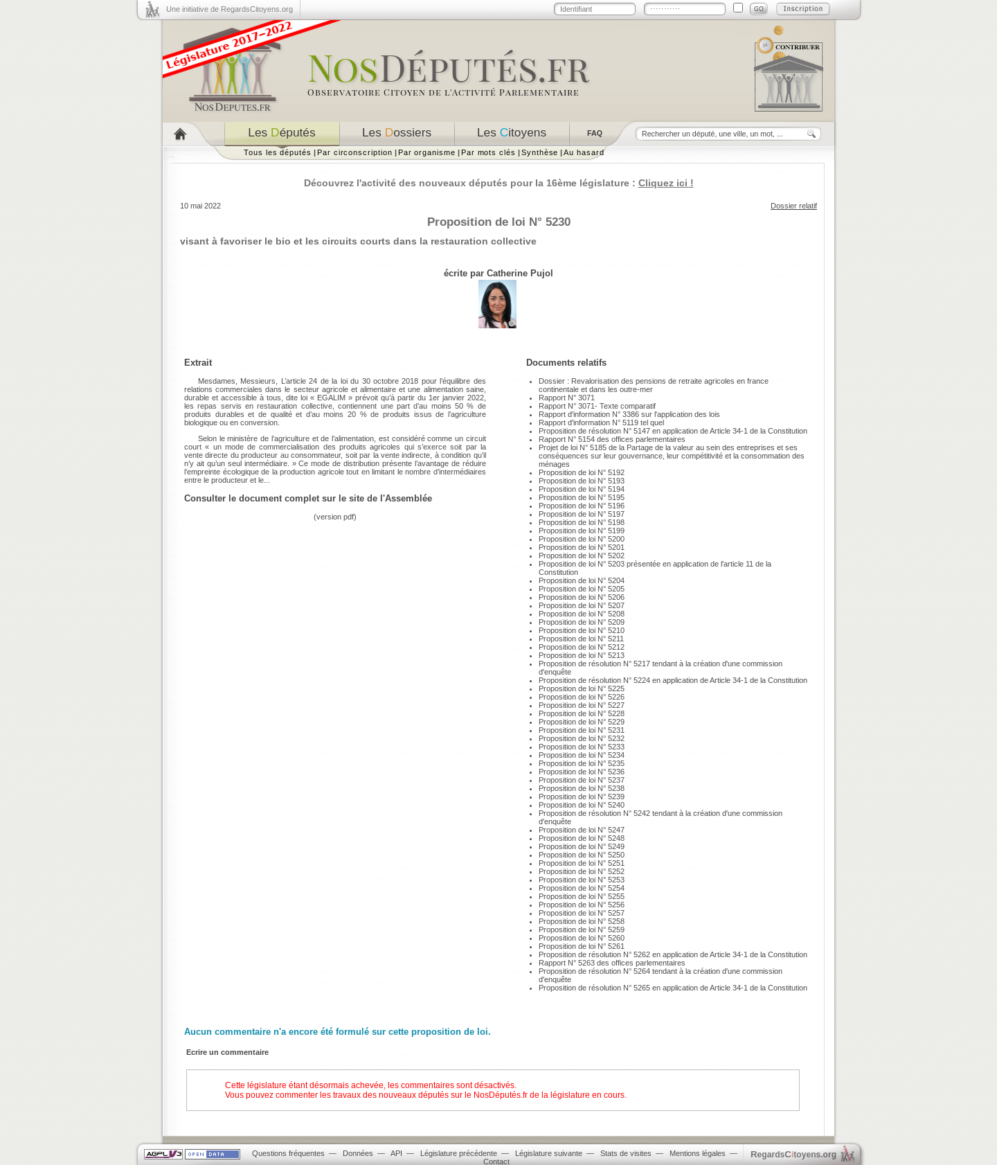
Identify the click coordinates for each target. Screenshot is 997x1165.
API (396, 1153)
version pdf (335, 517)
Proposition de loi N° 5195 (582, 497)
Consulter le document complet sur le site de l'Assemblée (308, 498)
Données (358, 1153)
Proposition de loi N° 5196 (582, 505)
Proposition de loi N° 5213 (582, 655)
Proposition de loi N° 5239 (582, 796)
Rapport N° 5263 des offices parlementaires (612, 963)
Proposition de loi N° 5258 (582, 921)
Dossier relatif (794, 206)
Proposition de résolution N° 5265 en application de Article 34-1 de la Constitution (673, 988)
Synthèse (539, 152)
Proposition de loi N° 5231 (582, 730)
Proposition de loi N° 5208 (582, 614)
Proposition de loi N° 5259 (582, 929)
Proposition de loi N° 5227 (582, 705)
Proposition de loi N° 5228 (582, 713)
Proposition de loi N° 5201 (582, 547)
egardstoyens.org (793, 1154)
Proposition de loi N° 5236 (582, 771)
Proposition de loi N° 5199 (582, 530)
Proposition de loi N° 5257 (582, 913)
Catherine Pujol (520, 273)
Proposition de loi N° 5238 (582, 788)
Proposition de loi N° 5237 (582, 780)
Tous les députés (278, 152)
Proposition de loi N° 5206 (582, 597)
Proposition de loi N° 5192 (582, 472)
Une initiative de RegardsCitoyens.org (229, 9)
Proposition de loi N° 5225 (582, 688)
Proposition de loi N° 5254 (582, 888)
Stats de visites (626, 1153)
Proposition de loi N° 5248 (582, 838)
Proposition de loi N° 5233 (582, 746)
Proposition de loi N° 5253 (582, 879)
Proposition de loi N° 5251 (582, 863)
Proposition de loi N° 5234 (582, 755)
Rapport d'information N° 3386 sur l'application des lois (629, 414)
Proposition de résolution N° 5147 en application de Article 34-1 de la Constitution (673, 431)
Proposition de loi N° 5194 (582, 489)
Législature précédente (458, 1153)
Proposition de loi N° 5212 (582, 647)
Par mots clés (488, 152)
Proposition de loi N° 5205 (582, 589)
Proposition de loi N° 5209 (582, 622)
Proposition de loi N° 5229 (582, 722)
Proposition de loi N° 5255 (582, 896)
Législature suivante (548, 1153)
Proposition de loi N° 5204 (582, 580)
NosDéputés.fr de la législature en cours (549, 1095)
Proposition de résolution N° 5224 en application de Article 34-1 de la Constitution (673, 680)
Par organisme (427, 152)
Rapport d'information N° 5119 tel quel (601, 422)
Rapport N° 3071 (567, 397)
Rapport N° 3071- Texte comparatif (597, 406)
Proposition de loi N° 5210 (582, 630)
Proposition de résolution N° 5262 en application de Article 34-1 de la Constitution (673, 954)
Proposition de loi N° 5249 (582, 846)
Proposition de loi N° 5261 (582, 946)
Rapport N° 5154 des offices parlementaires (612, 439)
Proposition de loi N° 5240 (582, 805)
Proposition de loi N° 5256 (582, 904)
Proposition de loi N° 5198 (582, 522)
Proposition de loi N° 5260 (582, 938)
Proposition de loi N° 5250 (582, 855)
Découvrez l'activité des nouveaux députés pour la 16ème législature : (499, 182)
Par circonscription (355, 152)
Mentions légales (698, 1153)
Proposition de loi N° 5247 (582, 830)
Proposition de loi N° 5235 (582, 763)
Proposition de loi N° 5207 (582, 605)
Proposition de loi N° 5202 (582, 555)
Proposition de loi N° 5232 (582, 738)
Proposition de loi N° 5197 (582, 514)
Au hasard (584, 152)
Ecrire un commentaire (227, 1052)
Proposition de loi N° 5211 (581, 638)
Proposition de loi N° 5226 (582, 697)
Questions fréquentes (288, 1153)
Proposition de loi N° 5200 (582, 539)
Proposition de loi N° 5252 (582, 871)
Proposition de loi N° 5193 (582, 481)
